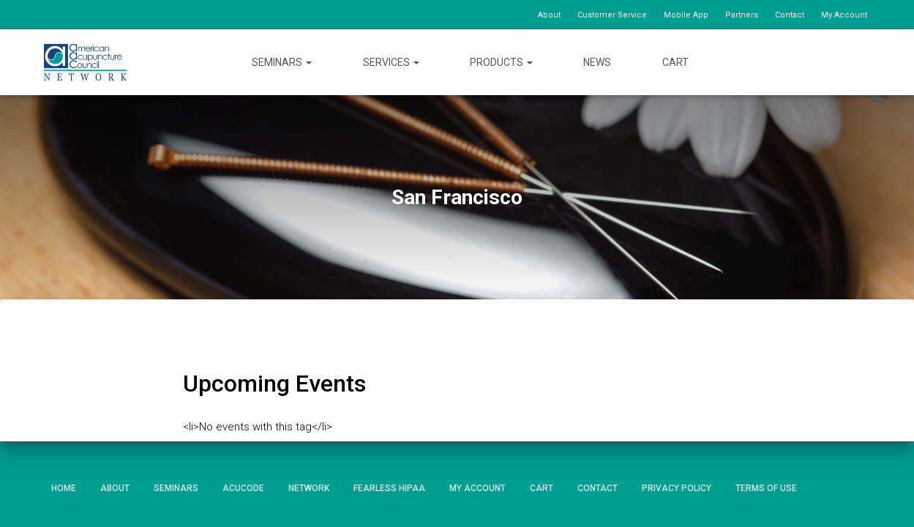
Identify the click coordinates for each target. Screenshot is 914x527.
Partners (741, 15)
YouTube (833, 61)
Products (501, 62)
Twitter (806, 61)
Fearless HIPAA (389, 488)
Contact (789, 15)
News (597, 62)
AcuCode (243, 488)
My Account (844, 15)
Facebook (780, 61)
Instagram (859, 61)
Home (63, 488)
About (549, 15)
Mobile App (686, 15)
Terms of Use (766, 488)
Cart (675, 62)
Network (308, 488)
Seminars (282, 62)
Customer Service (612, 15)
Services (391, 62)
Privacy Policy (676, 488)
